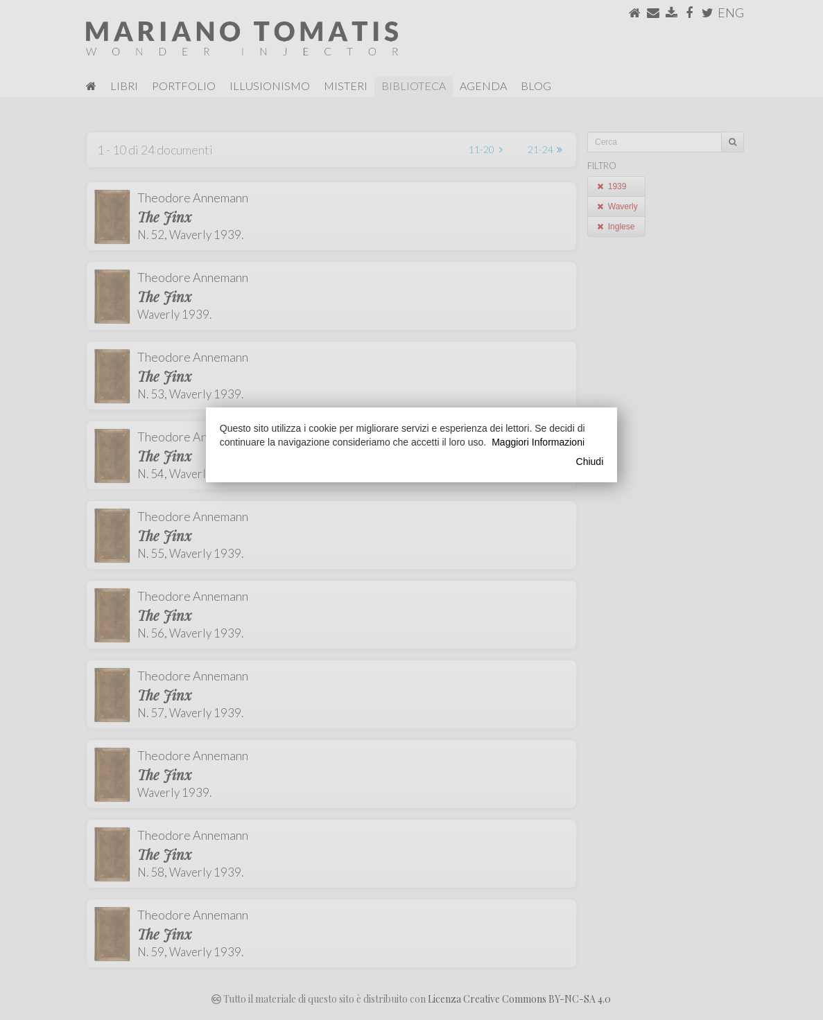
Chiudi (590, 461)
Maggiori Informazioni (538, 442)
